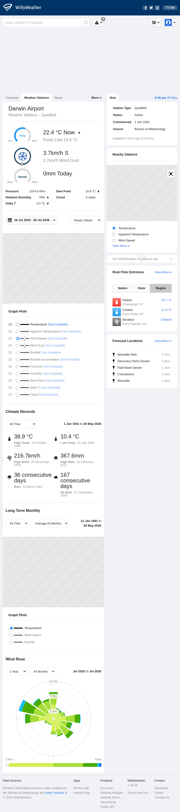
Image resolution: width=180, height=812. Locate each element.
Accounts (106, 788)
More (95, 97)
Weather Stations (36, 97)
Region (161, 288)
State (141, 288)
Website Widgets (111, 792)
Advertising (107, 802)
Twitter (158, 792)
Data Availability (58, 324)
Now (113, 97)
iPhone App (81, 788)
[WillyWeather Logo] (25, 8)
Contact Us (161, 797)
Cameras (12, 97)
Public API (107, 806)
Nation (122, 288)
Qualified (48, 115)
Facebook (161, 788)
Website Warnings (112, 797)
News (59, 97)
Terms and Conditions (140, 792)
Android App (81, 792)
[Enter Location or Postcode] (46, 22)
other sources (54, 792)
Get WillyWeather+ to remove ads (135, 259)
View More (119, 246)
